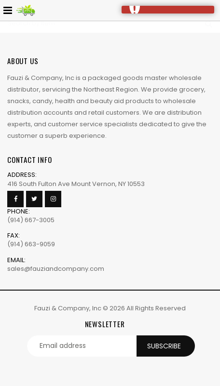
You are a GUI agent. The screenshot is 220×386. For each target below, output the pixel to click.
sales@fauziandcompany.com (55, 268)
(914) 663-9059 (31, 244)
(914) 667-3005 (31, 220)
